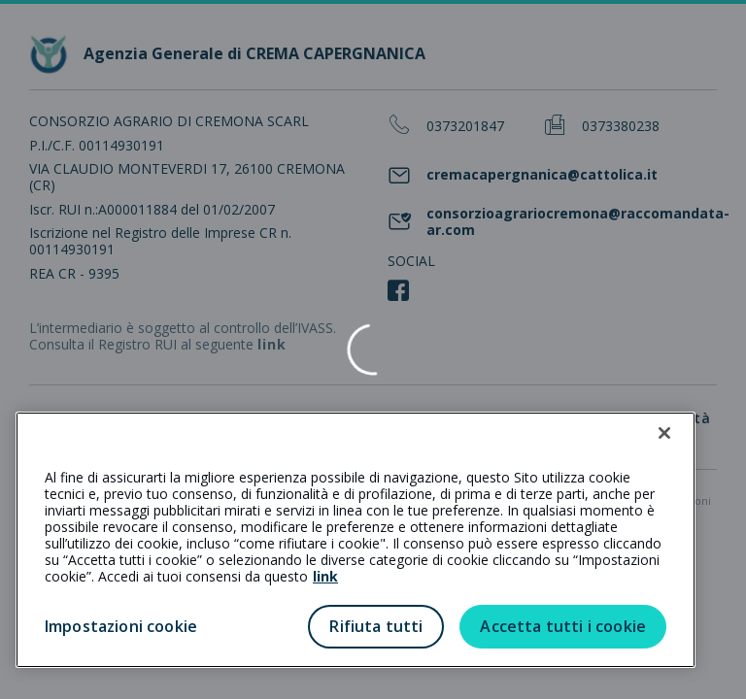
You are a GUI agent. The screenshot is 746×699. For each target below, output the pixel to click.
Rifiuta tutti (376, 626)
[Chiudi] (664, 433)
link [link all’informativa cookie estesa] (325, 576)
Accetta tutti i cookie (563, 626)
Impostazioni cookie (121, 626)
